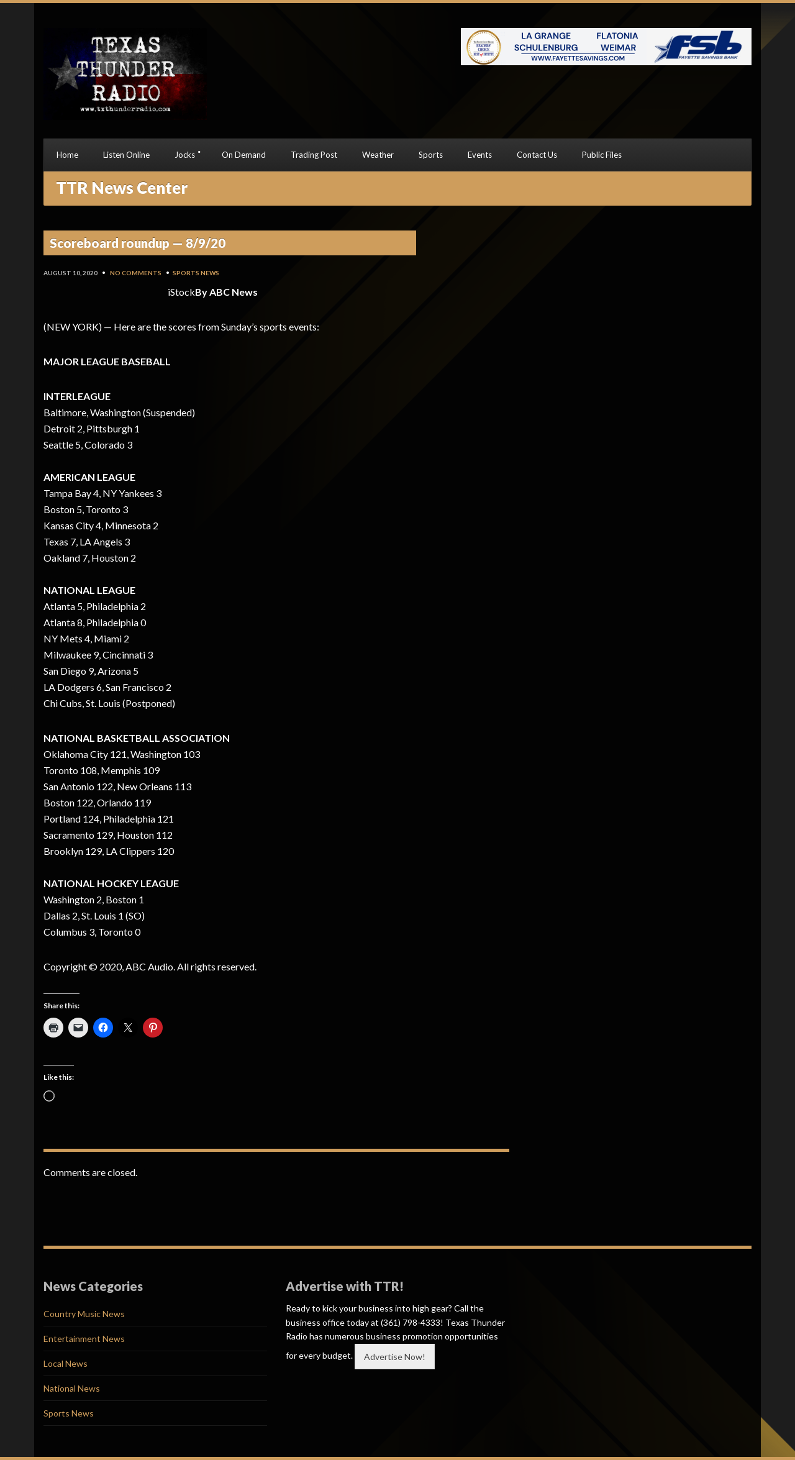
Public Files (602, 155)
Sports (431, 155)
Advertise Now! (394, 1356)
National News (71, 1388)
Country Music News (84, 1313)
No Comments (135, 272)
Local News (65, 1363)
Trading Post (314, 155)
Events (480, 155)
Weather (378, 155)
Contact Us (537, 155)
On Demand (244, 155)
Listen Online (126, 155)
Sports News (196, 272)
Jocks (185, 155)
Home (67, 155)
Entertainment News (84, 1338)
